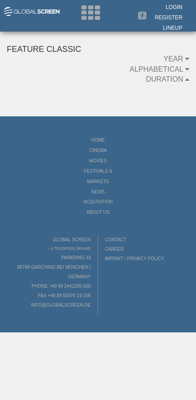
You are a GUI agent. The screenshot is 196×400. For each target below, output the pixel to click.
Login (174, 7)
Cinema (98, 150)
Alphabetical (159, 69)
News (98, 191)
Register (168, 17)
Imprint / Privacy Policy (134, 258)
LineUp (172, 28)
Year (176, 59)
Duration (167, 79)
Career (114, 249)
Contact (115, 239)
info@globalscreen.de (61, 305)
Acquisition (97, 201)
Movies (98, 160)
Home (98, 140)
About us (98, 212)
